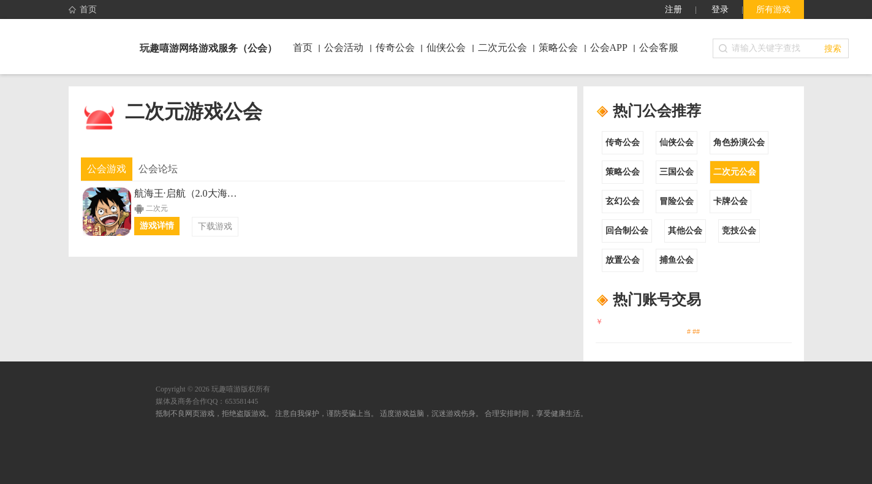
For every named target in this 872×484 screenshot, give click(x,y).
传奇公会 (622, 142)
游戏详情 (157, 225)
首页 (83, 10)
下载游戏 (215, 226)
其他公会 (685, 230)
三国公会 (676, 171)
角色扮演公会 (739, 142)
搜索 (832, 48)
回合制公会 (626, 230)
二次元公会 (734, 171)
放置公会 (622, 260)
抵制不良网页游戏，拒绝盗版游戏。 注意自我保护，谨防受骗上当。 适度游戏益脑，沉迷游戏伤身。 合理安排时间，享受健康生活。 (372, 413)
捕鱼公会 (676, 260)
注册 (673, 9)
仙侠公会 (676, 142)
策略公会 (622, 171)
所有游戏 (773, 9)
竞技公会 (739, 230)
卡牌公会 (730, 201)
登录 (720, 9)
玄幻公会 (622, 201)
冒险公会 (676, 201)
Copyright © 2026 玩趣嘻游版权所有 (213, 389)
